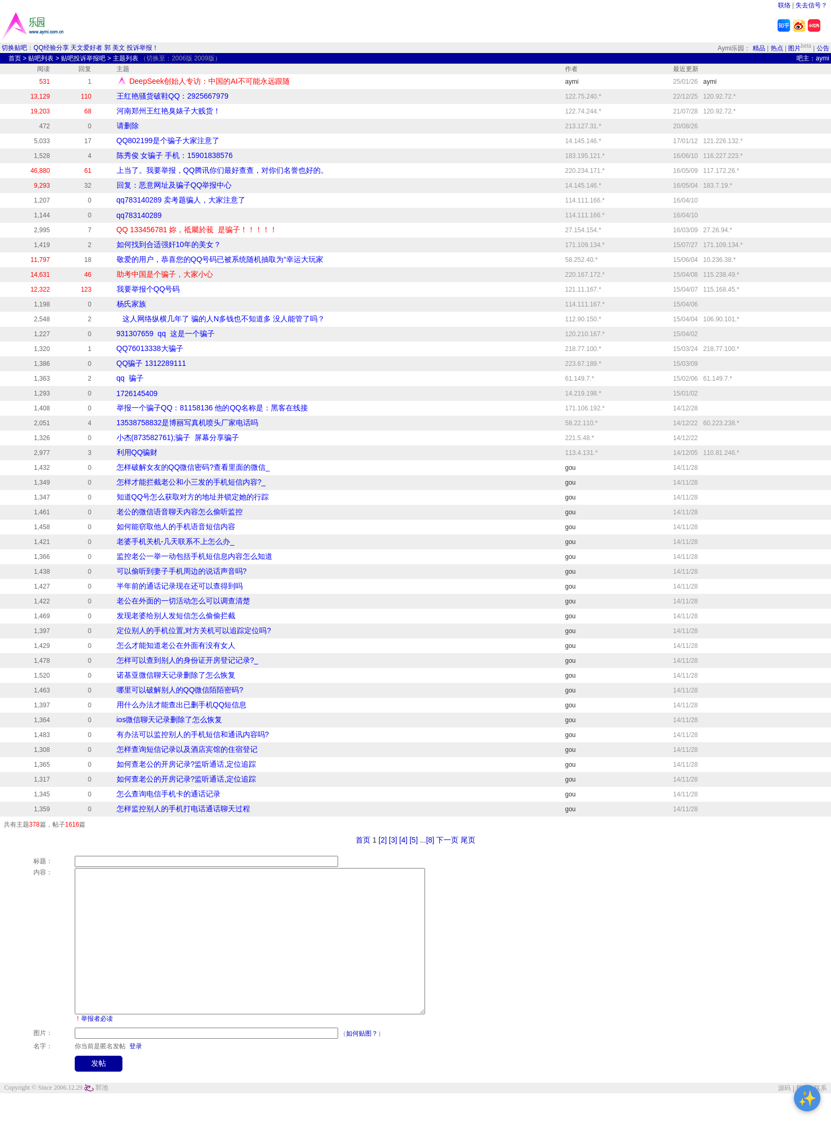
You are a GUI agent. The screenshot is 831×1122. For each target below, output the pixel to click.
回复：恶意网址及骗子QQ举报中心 (174, 185)
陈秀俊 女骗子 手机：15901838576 (175, 155)
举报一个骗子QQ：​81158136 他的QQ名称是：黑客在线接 (212, 408)
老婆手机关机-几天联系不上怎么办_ (175, 541)
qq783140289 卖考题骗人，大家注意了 (181, 200)
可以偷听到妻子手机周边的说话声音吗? (182, 571)
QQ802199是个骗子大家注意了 (168, 140)
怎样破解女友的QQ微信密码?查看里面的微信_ (193, 467)
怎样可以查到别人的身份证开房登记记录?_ (188, 660)
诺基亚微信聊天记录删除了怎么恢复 (176, 675)
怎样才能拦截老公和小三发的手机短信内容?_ (191, 482)
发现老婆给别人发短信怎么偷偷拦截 (176, 615)
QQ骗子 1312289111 (152, 363)
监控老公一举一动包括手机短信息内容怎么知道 (194, 556)
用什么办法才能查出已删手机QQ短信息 (182, 704)
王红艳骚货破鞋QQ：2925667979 (173, 96)
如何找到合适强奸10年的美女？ (169, 244)
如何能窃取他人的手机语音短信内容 (176, 526)
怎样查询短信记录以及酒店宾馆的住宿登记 (187, 749)
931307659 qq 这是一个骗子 (166, 333)
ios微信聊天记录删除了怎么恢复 (170, 719)
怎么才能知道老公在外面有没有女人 (176, 645)
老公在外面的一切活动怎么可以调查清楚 (183, 601)
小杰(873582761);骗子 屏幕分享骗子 (178, 437)
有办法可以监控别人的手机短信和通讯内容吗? (193, 734)
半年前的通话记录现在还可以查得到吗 (180, 586)
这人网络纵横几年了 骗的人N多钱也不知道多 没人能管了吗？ (221, 318)
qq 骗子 (130, 378)
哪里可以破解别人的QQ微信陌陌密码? (180, 690)
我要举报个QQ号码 (148, 289)
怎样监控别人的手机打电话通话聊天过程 (183, 808)
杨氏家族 (131, 304)
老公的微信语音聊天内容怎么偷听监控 (180, 511)
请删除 (128, 125)
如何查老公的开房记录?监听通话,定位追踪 (187, 764)
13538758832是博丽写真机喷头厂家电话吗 (188, 422)
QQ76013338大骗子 (150, 348)
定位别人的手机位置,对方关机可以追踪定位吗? (194, 630)
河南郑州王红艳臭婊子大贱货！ (168, 111)
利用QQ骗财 (137, 452)
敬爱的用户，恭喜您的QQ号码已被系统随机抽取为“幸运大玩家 (220, 259)
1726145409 (137, 393)
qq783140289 (139, 215)
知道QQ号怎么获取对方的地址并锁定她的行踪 (193, 497)
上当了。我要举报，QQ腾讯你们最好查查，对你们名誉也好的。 (223, 170)
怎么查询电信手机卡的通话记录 (168, 794)
